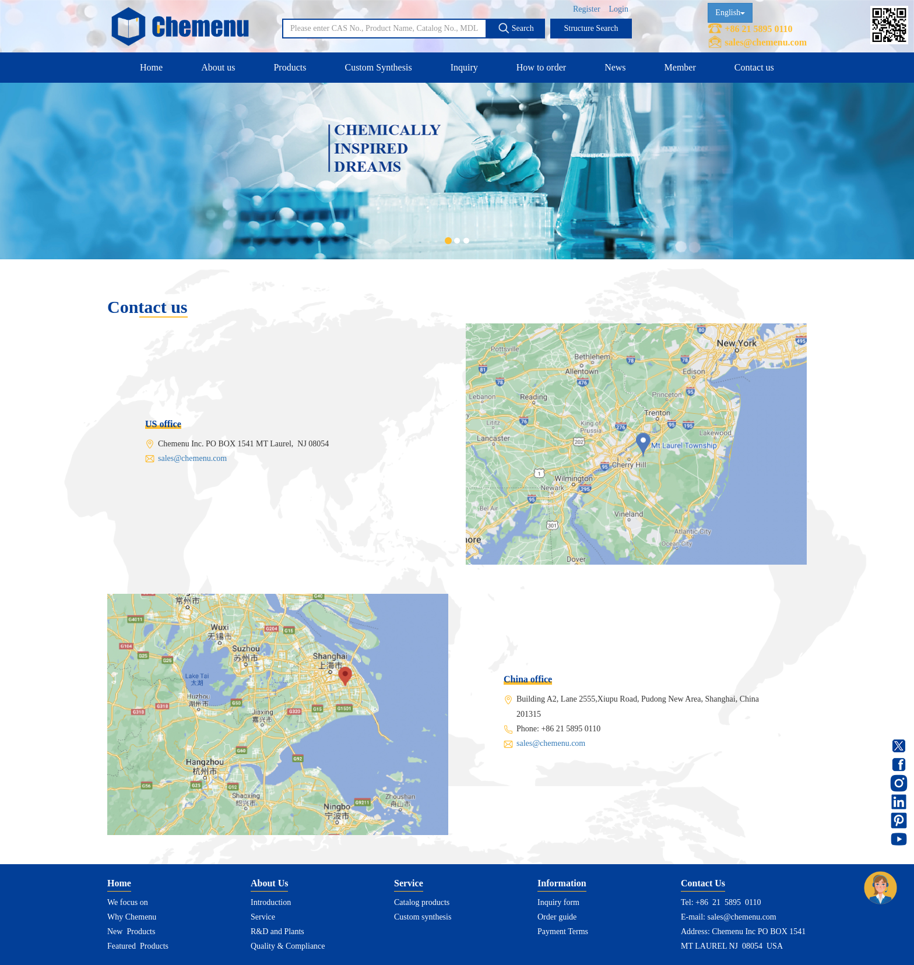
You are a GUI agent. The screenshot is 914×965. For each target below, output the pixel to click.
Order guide (556, 917)
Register (586, 9)
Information (561, 883)
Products (289, 67)
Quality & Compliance (288, 946)
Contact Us (703, 883)
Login (618, 9)
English (730, 12)
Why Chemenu (131, 917)
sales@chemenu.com (766, 42)
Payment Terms (562, 931)
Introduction (271, 902)
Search (516, 28)
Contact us (754, 67)
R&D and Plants (277, 931)
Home (151, 67)
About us (218, 67)
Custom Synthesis (378, 67)
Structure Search (591, 28)
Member (680, 67)
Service (263, 917)
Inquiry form (558, 902)
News (614, 67)
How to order (541, 67)
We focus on (127, 902)
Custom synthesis (422, 917)
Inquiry (464, 67)
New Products (131, 931)
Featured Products (137, 946)
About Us (269, 883)
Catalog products (421, 902)
